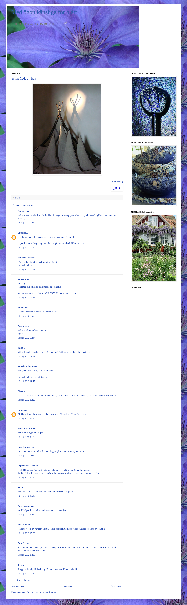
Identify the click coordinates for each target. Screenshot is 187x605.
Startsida (68, 586)
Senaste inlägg (18, 586)
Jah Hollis (22, 524)
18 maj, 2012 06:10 (26, 247)
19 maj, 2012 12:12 (26, 496)
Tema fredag (116, 181)
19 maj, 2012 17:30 (26, 555)
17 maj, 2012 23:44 (26, 222)
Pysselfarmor (24, 506)
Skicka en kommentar (24, 580)
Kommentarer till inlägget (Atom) (42, 592)
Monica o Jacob (25, 257)
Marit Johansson (26, 428)
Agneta (21, 326)
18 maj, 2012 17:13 (26, 418)
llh (19, 565)
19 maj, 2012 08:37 (26, 455)
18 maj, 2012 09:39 (26, 356)
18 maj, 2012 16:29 (26, 400)
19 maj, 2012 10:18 (26, 477)
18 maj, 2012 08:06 (26, 316)
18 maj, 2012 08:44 (26, 338)
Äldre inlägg (116, 586)
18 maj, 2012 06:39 (26, 269)
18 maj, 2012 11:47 (26, 381)
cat (19, 348)
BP (19, 487)
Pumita (21, 211)
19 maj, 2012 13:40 (26, 514)
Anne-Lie (22, 543)
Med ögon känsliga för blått (44, 12)
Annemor (22, 279)
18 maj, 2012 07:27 (26, 297)
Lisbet (21, 233)
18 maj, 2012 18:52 (26, 437)
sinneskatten (24, 447)
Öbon (20, 391)
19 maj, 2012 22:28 (26, 573)
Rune (20, 410)
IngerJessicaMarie (26, 465)
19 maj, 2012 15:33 (26, 533)
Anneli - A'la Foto (26, 366)
